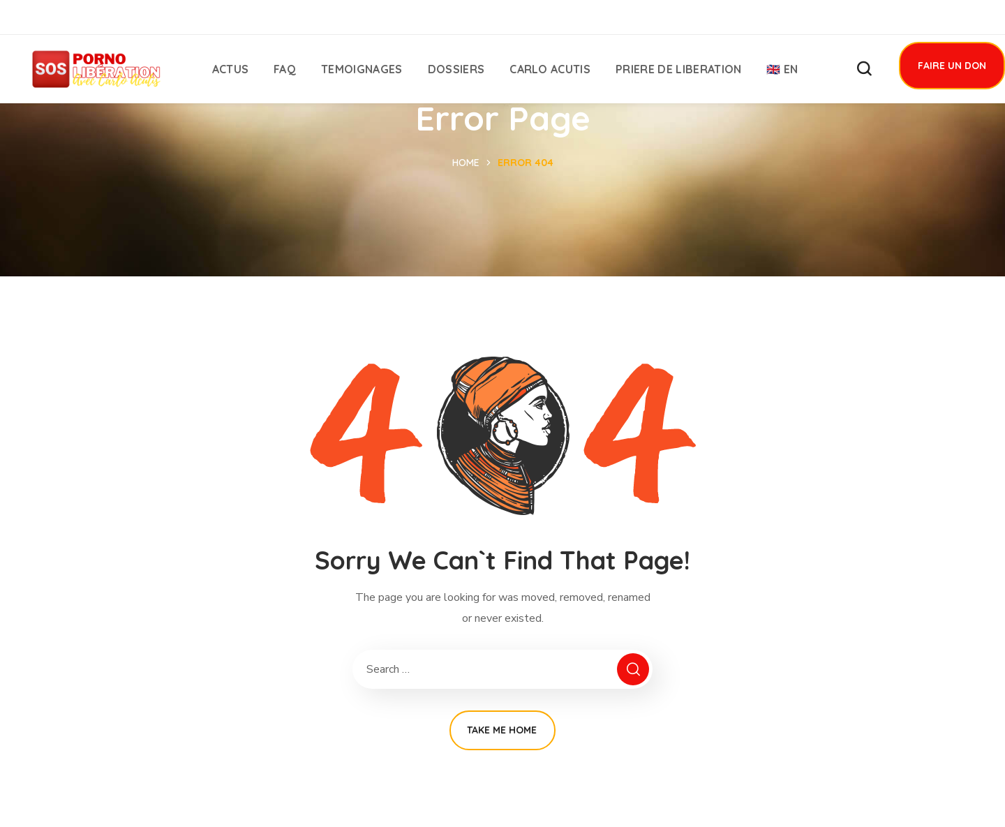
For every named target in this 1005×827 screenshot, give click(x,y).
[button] (864, 69)
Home (465, 162)
